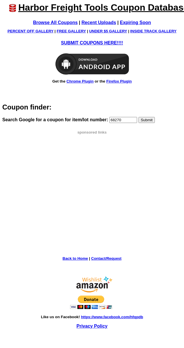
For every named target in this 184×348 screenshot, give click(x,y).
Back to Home (75, 258)
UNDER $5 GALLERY (108, 31)
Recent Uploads (99, 22)
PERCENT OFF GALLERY (30, 31)
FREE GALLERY (71, 31)
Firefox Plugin (119, 81)
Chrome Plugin (80, 81)
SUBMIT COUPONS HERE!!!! (92, 42)
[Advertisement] (53, 188)
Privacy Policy (92, 326)
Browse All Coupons (55, 22)
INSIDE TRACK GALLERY (153, 31)
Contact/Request (106, 258)
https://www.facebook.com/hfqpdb (112, 317)
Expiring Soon (135, 22)
